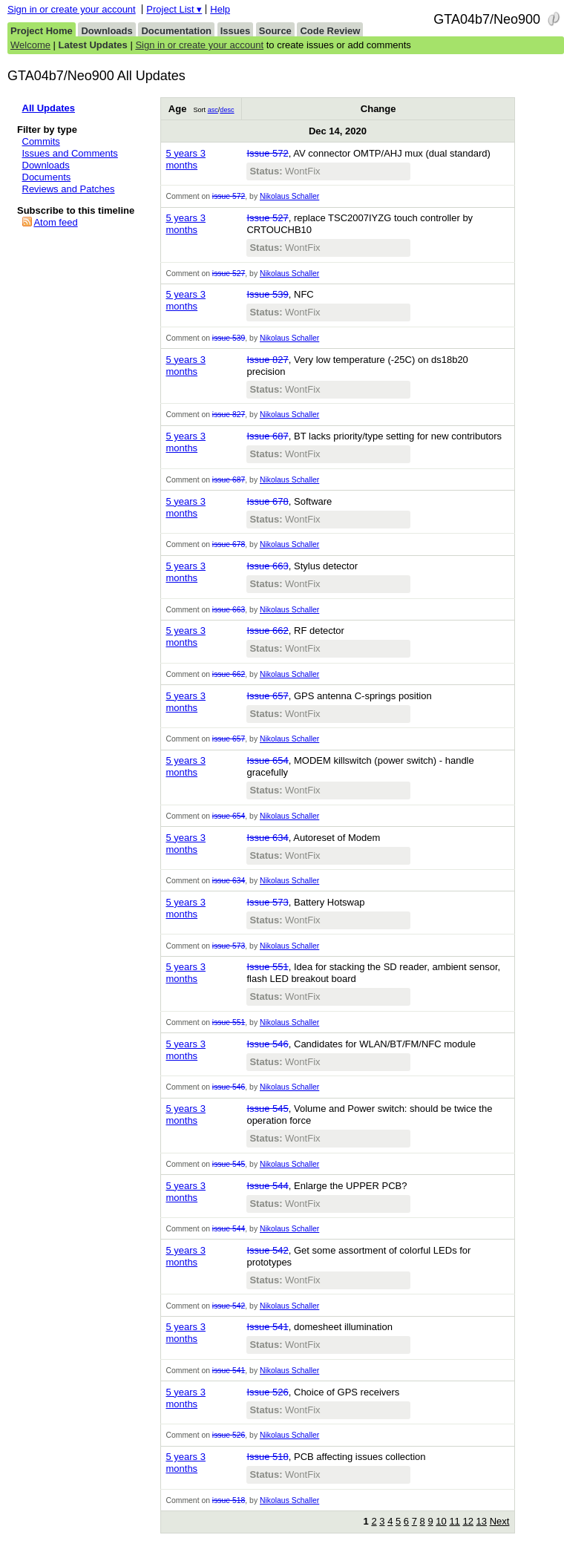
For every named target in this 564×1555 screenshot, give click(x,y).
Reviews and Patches (68, 188)
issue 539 (228, 338)
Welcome (30, 44)
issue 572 (228, 196)
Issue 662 (267, 630)
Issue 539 (267, 294)
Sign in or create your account (71, 9)
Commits (41, 141)
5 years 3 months (185, 159)
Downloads (106, 30)
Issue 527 (267, 217)
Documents (46, 177)
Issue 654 (267, 760)
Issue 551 (267, 966)
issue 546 (228, 1087)
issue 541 (228, 1370)
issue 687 (228, 480)
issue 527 (228, 273)
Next (500, 1521)
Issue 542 (267, 1250)
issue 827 (228, 414)
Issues (235, 30)
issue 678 (228, 544)
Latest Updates (93, 44)
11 (454, 1521)
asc (213, 110)
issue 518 (228, 1500)
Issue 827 (267, 359)
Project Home (41, 30)
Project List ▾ (174, 9)
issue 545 (228, 1164)
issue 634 (228, 881)
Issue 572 (267, 153)
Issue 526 (267, 1392)
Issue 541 (267, 1326)
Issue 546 (267, 1044)
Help (220, 9)
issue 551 (228, 1022)
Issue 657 (267, 695)
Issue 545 (267, 1108)
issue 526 (228, 1435)
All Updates (49, 108)
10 (441, 1521)
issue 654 (228, 816)
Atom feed (55, 222)
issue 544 (228, 1229)
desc (227, 110)
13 (481, 1521)
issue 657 (228, 739)
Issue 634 (267, 837)
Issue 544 (267, 1185)
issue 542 (228, 1306)
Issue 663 (267, 566)
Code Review (330, 30)
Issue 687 (267, 436)
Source (275, 30)
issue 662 (228, 674)
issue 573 (228, 946)
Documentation (176, 30)
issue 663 (228, 610)
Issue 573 (267, 902)
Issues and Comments (70, 153)
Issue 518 (267, 1456)
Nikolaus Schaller (289, 196)
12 (467, 1521)
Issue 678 (267, 501)
